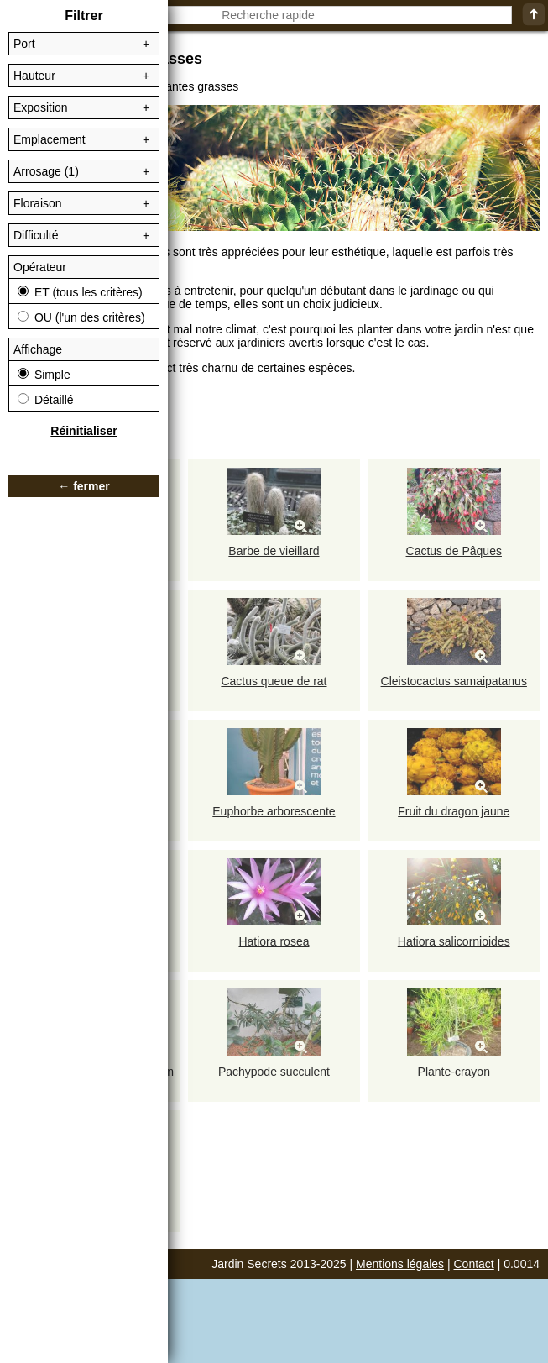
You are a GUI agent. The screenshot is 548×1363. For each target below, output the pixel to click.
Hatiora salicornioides (454, 941)
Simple (44, 374)
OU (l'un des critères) (81, 317)
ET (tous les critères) (80, 292)
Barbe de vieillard (273, 551)
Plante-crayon (454, 1071)
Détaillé (46, 399)
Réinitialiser (83, 431)
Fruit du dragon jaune (453, 811)
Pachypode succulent (274, 1071)
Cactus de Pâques (454, 551)
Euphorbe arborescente (273, 811)
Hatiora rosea (273, 941)
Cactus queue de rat (273, 681)
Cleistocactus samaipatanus (454, 681)
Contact (474, 1264)
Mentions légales (400, 1264)
